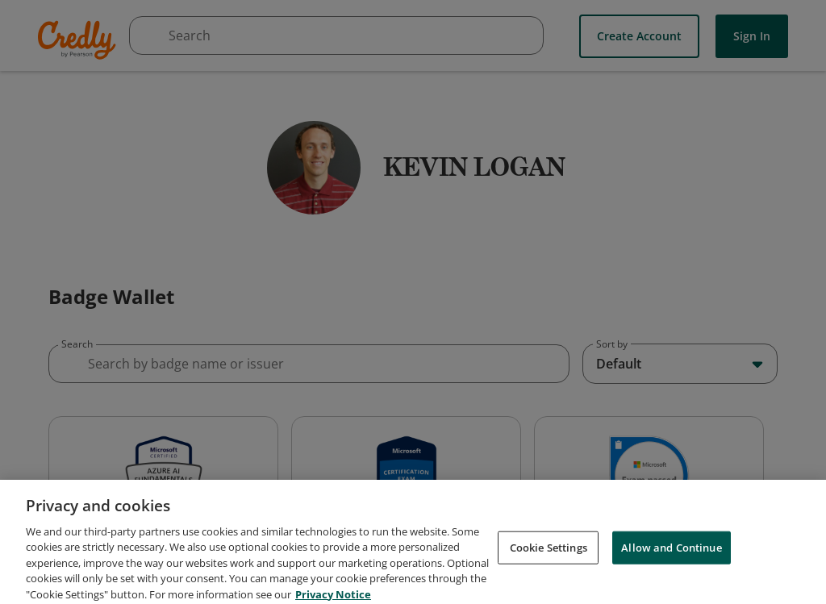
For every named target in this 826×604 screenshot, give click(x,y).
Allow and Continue (671, 561)
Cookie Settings (548, 561)
